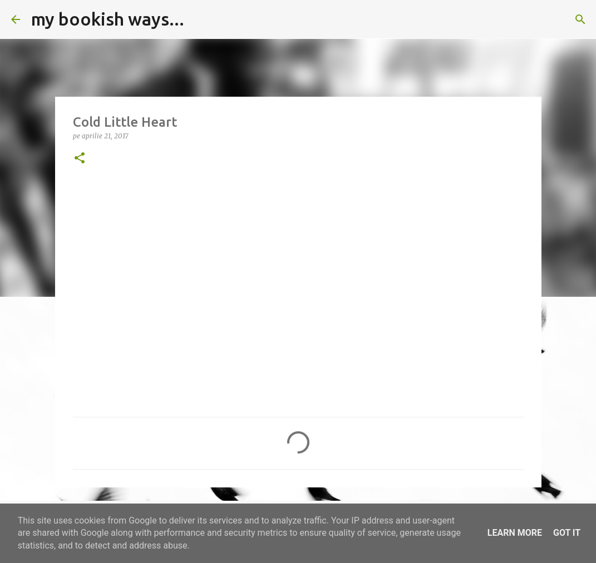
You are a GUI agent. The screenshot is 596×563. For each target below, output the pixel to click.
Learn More (514, 532)
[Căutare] (199, 19)
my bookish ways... (107, 19)
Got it (566, 532)
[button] (79, 158)
